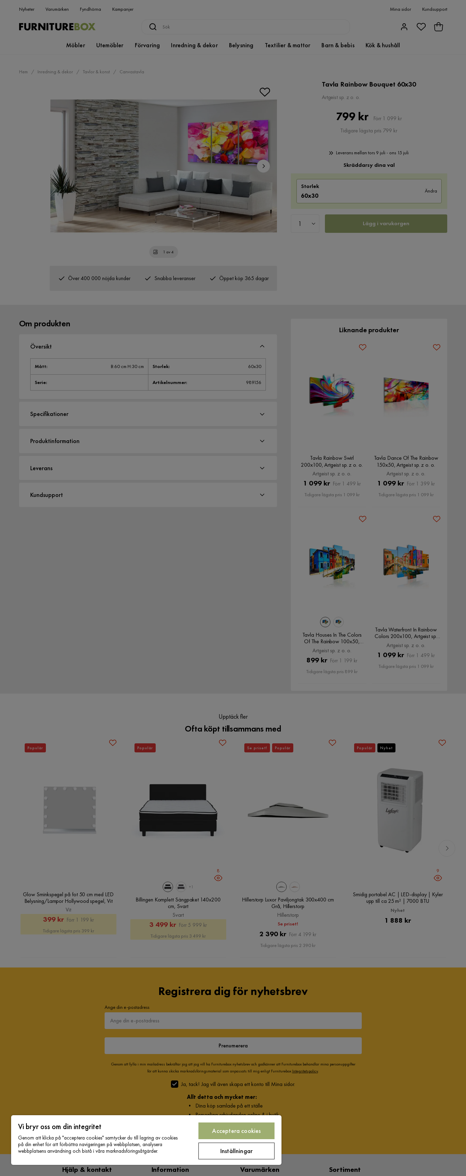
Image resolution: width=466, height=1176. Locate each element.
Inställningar (236, 1151)
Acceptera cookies (236, 1131)
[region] (146, 1140)
